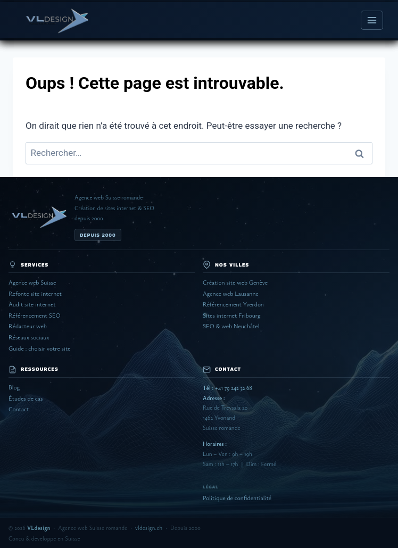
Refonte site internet (35, 293)
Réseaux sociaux (29, 337)
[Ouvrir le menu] (372, 20)
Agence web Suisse (32, 282)
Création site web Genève (235, 282)
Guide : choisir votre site (40, 348)
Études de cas (26, 398)
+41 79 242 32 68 (227, 388)
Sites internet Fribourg (232, 315)
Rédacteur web (28, 326)
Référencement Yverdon (233, 304)
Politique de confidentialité (237, 498)
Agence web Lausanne (231, 293)
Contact (19, 409)
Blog (14, 387)
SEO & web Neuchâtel (231, 326)
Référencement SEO (35, 315)
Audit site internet (32, 304)
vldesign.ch (148, 528)
